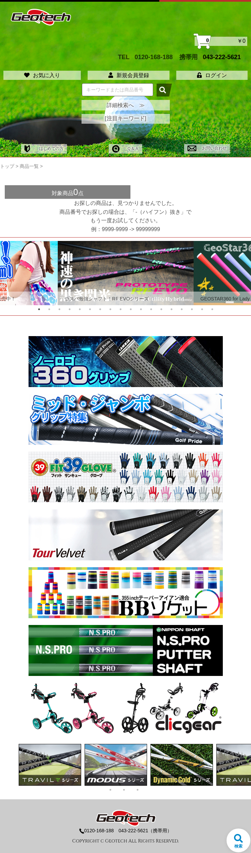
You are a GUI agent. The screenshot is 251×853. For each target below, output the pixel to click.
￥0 (221, 41)
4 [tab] (69, 309)
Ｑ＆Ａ (125, 148)
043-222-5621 (222, 57)
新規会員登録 (128, 75)
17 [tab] (202, 309)
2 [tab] (49, 309)
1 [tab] (39, 309)
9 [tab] (120, 309)
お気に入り (42, 75)
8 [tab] (110, 309)
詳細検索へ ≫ (126, 105)
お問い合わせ (207, 148)
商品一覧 (29, 166)
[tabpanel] (126, 273)
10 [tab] (130, 309)
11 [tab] (141, 309)
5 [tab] (79, 309)
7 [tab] (100, 309)
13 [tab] (161, 309)
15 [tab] (181, 309)
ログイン (212, 75)
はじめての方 (44, 148)
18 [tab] (212, 309)
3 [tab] (59, 309)
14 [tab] (171, 309)
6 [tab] (90, 309)
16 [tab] (192, 309)
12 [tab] (151, 309)
